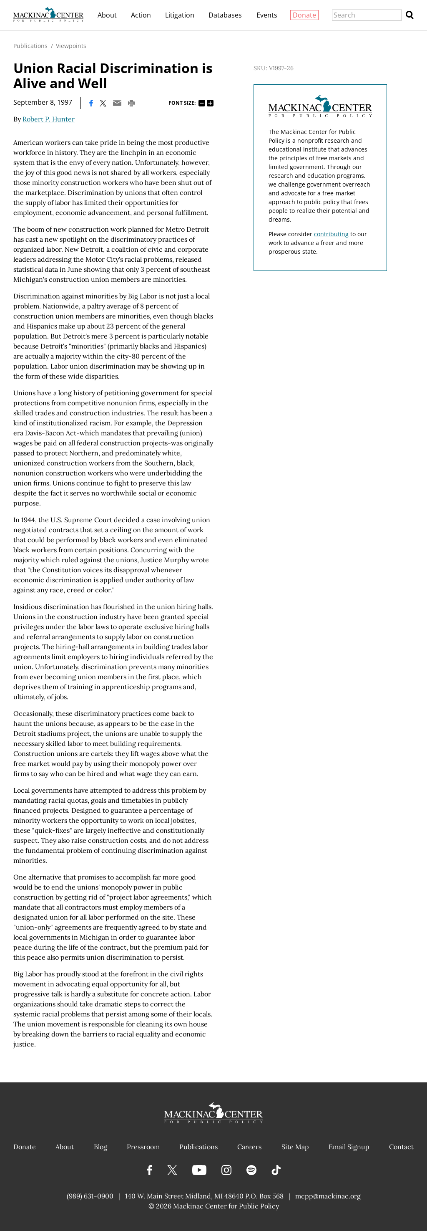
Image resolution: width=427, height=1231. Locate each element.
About (107, 15)
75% (201, 103)
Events (266, 15)
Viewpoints (71, 46)
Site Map (295, 1147)
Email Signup (349, 1147)
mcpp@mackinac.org (328, 1196)
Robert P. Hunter (49, 119)
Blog (100, 1147)
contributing (331, 234)
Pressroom (143, 1147)
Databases (225, 15)
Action (141, 15)
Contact (401, 1147)
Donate (304, 15)
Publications (30, 46)
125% (210, 103)
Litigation (179, 15)
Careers (249, 1147)
